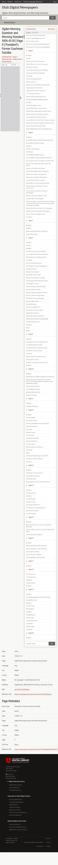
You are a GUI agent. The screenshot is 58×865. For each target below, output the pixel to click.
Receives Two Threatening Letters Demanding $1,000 (38, 164)
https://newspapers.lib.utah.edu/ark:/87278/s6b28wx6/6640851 (36, 749)
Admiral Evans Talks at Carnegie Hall (36, 174)
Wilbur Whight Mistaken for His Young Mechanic (39, 129)
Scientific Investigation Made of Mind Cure (37, 171)
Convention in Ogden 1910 (33, 307)
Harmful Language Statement (32, 2)
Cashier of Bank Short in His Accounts (36, 108)
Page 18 (31, 569)
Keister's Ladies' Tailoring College (35, 295)
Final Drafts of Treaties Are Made (35, 298)
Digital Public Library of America (18, 829)
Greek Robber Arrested (32, 283)
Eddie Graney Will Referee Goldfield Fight (37, 319)
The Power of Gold (31, 479)
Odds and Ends (30, 609)
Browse (10, 2)
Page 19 (31, 589)
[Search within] (37, 643)
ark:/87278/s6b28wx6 (21, 689)
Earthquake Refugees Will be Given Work (37, 99)
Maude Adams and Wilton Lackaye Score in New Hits (40, 376)
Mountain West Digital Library (17, 827)
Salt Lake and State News (33, 149)
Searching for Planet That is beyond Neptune (38, 47)
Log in (55, 2)
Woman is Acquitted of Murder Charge (36, 195)
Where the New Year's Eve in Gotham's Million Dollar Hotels (40, 530)
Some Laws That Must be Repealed (35, 73)
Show (16, 744)
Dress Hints (29, 429)
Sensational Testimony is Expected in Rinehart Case (40, 123)
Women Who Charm (31, 600)
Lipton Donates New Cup (32, 386)
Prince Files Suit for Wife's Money (35, 143)
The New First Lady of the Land (34, 473)
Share (15, 57)
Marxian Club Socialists (32, 510)
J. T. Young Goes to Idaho (32, 93)
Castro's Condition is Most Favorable (36, 286)
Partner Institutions (14, 824)
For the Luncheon (30, 444)
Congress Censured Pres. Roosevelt (35, 90)
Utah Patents (29, 152)
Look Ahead (29, 450)
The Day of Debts (30, 417)
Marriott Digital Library (15, 799)
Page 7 (31, 220)
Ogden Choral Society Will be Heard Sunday (37, 85)
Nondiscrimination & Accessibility (33, 842)
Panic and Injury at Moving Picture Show (36, 281)
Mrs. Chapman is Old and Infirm (34, 310)
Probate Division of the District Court (36, 96)
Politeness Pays (30, 626)
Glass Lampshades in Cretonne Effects (36, 549)
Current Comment (31, 513)
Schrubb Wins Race (31, 304)
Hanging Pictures (30, 615)
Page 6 (31, 132)
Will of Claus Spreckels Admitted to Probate (37, 44)
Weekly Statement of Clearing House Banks (37, 183)
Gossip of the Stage (31, 395)
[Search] (25, 18)
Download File (7, 57)
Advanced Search (9, 22)
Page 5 (31, 51)
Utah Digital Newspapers (16, 802)
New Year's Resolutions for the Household (37, 423)
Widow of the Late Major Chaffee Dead (36, 177)
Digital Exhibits (13, 804)
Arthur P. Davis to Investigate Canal (35, 214)
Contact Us (17, 2)
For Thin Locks (30, 435)
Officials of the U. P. (31, 82)
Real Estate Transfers (32, 67)
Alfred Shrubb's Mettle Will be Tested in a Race (38, 111)
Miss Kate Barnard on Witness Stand (36, 257)
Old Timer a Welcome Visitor (33, 263)
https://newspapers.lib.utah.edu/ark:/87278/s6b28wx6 (32, 694)
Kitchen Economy (30, 432)
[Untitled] (28, 102)
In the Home (29, 623)
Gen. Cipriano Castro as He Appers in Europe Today (40, 161)
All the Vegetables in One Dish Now (35, 557)
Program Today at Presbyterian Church (36, 292)
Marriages (29, 325)
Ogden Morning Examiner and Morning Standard (25, 13)
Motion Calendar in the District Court (36, 356)
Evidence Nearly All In (32, 234)
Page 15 (31, 517)
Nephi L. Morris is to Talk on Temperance (37, 64)
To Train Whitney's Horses (33, 389)
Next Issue (51, 29)
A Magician (29, 580)
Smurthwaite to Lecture (32, 359)
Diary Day (28, 462)
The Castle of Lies (31, 493)
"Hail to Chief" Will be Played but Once (36, 117)
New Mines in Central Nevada (34, 350)
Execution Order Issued (32, 301)
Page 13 (31, 465)
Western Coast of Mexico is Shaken (35, 278)
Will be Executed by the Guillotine (35, 316)
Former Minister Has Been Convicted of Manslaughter (36, 192)
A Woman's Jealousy (31, 426)
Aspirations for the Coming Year (34, 459)
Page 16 (31, 538)
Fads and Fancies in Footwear (34, 554)
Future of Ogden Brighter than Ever (35, 38)
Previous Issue (31, 29)
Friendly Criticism (30, 583)
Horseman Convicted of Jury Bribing (35, 35)
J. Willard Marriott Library (13, 767)
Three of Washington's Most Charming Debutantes (39, 140)
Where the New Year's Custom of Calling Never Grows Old (38, 526)
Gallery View (17, 59)
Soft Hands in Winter (31, 420)
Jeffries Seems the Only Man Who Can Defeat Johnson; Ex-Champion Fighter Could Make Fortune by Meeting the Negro (39, 381)
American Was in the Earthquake (35, 198)
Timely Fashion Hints (31, 620)
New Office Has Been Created (34, 345)
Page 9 (31, 334)
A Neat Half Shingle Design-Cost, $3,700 (37, 456)
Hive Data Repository (15, 815)
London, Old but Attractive (33, 476)
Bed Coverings (30, 618)
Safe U (48, 842)
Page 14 (31, 485)
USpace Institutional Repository (18, 812)
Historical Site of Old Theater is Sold (35, 126)
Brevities (28, 245)
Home (4, 2)
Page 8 (31, 238)
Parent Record (6, 61)
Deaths (28, 330)
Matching (28, 603)
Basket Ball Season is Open (33, 275)
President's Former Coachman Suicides (36, 348)
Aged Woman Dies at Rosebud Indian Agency (38, 211)
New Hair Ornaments (32, 441)
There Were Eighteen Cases (33, 105)
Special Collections (14, 787)
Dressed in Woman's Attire (33, 289)
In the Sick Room (30, 606)
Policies (48, 846)
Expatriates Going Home (32, 313)
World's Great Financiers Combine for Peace (38, 482)
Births (27, 328)
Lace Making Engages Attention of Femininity (38, 597)
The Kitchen (29, 629)
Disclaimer (40, 846)
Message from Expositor (32, 272)
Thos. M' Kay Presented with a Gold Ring (37, 70)
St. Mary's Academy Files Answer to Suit (36, 362)
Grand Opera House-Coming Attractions (37, 342)
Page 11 (31, 398)
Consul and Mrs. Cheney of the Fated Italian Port (39, 158)
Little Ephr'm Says (31, 502)
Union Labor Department (33, 505)
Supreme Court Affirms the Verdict (35, 168)
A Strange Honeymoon (32, 406)
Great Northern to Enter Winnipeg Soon (36, 266)
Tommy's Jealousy (31, 577)
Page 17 (31, 561)
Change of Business (31, 269)
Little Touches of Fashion (32, 551)
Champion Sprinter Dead (32, 322)
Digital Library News (14, 810)
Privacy (48, 838)
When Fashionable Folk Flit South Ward (36, 546)
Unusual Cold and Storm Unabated (35, 180)
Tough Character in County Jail (34, 88)
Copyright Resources (15, 790)
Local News (29, 76)
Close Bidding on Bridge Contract (35, 155)
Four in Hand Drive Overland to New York (37, 254)
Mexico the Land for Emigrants (34, 534)
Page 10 (31, 369)
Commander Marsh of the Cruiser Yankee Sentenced (40, 120)
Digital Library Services (15, 785)
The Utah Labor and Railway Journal (35, 508)
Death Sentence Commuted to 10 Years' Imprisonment (37, 187)
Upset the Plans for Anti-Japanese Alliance (37, 114)
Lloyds (27, 453)
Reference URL (7, 59)
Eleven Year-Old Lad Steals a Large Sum (37, 231)
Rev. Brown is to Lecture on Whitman (36, 251)
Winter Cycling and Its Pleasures (34, 447)
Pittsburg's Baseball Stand (33, 392)
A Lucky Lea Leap (30, 574)
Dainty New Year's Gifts (32, 438)
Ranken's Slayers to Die (32, 41)
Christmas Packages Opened (34, 79)
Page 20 (31, 633)
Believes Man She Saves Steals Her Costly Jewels (39, 208)
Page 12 (31, 410)
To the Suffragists (31, 499)
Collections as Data (14, 807)
